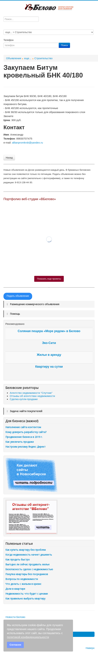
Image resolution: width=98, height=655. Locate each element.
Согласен (15, 644)
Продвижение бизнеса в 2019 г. (24, 437)
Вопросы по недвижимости (21, 579)
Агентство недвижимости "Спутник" (31, 392)
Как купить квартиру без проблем (25, 549)
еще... (27, 58)
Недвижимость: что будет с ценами (26, 593)
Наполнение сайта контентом (23, 427)
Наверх (90, 647)
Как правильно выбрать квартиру (25, 598)
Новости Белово (15, 616)
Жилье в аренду (49, 354)
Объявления (13, 58)
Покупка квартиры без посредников (26, 574)
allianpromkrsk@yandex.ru (27, 142)
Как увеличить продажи (19, 441)
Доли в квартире (15, 588)
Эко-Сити (49, 343)
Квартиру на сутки (49, 366)
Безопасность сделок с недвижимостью (29, 569)
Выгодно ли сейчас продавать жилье (27, 564)
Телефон (8, 40)
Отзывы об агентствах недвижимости (32, 395)
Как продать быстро (17, 559)
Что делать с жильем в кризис (23, 584)
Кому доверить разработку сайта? (25, 432)
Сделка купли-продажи (24, 399)
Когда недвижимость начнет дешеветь (28, 554)
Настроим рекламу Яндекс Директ (25, 446)
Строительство (43, 58)
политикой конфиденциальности (28, 637)
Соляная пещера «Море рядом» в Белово (49, 331)
